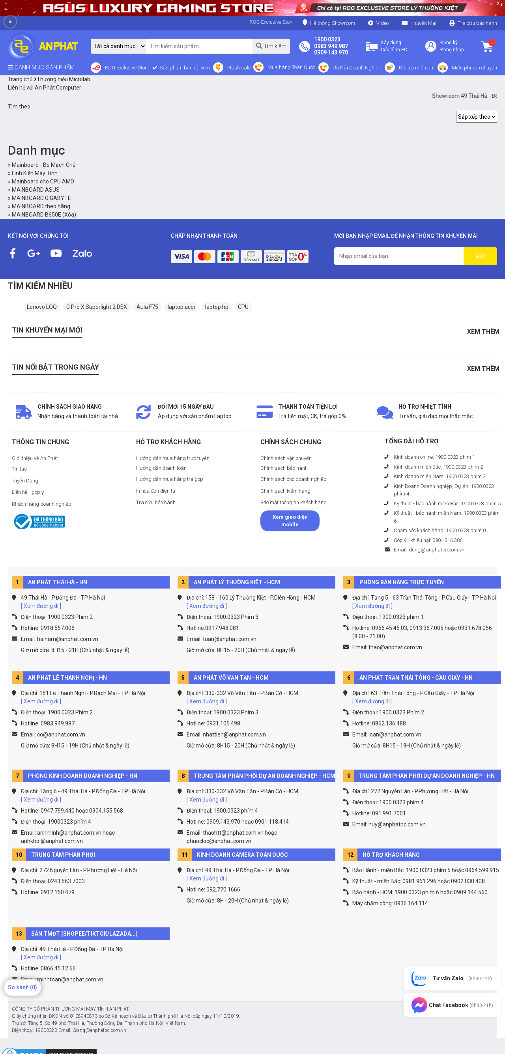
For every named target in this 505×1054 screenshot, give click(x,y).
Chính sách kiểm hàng (285, 491)
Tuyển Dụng (25, 481)
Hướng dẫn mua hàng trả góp (169, 479)
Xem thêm (483, 331)
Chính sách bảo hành (284, 468)
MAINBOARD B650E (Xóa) (44, 214)
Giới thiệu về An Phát (35, 458)
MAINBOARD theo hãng (41, 206)
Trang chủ (20, 79)
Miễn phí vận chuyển (474, 68)
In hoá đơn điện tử (156, 491)
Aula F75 (147, 307)
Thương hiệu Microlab (62, 79)
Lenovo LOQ (42, 307)
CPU (243, 307)
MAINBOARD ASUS (36, 190)
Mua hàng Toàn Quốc (291, 67)
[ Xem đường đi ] (41, 606)
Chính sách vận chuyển (286, 458)
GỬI (480, 256)
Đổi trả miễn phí (416, 68)
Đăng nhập (452, 49)
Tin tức (19, 469)
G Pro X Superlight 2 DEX (96, 307)
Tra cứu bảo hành (477, 23)
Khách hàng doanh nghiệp (41, 504)
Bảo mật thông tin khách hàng (293, 502)
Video (382, 23)
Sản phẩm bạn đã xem (184, 68)
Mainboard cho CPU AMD (43, 181)
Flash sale (239, 68)
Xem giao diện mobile (290, 521)
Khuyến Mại (423, 23)
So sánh (22, 987)
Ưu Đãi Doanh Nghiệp (357, 68)
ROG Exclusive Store (127, 68)
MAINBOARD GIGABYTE (41, 198)
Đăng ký (449, 42)
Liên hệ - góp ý (28, 492)
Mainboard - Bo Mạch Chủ (44, 165)
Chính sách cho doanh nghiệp (293, 479)
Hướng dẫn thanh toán (161, 468)
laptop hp (216, 307)
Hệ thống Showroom (329, 22)
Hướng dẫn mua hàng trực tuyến (172, 458)
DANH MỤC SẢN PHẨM (41, 67)
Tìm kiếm (271, 46)
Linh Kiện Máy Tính (35, 173)
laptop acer (182, 307)
